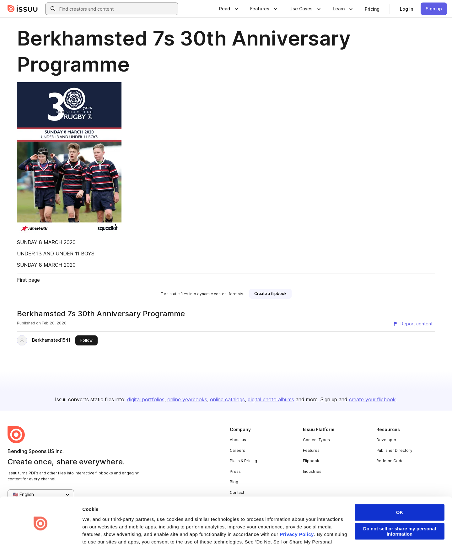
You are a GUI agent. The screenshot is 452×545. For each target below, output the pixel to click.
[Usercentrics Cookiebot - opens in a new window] (40, 532)
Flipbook (311, 460)
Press (235, 471)
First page (28, 280)
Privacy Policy (297, 509)
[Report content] (412, 324)
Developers (387, 439)
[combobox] (117, 9)
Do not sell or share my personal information (399, 506)
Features (311, 450)
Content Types (316, 439)
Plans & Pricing (243, 460)
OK (399, 487)
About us (238, 439)
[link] (372, 9)
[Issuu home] (22, 8)
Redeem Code (390, 460)
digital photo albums (271, 399)
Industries (312, 471)
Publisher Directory (394, 450)
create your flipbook (372, 399)
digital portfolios (145, 399)
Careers (237, 450)
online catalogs (227, 399)
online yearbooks (187, 399)
